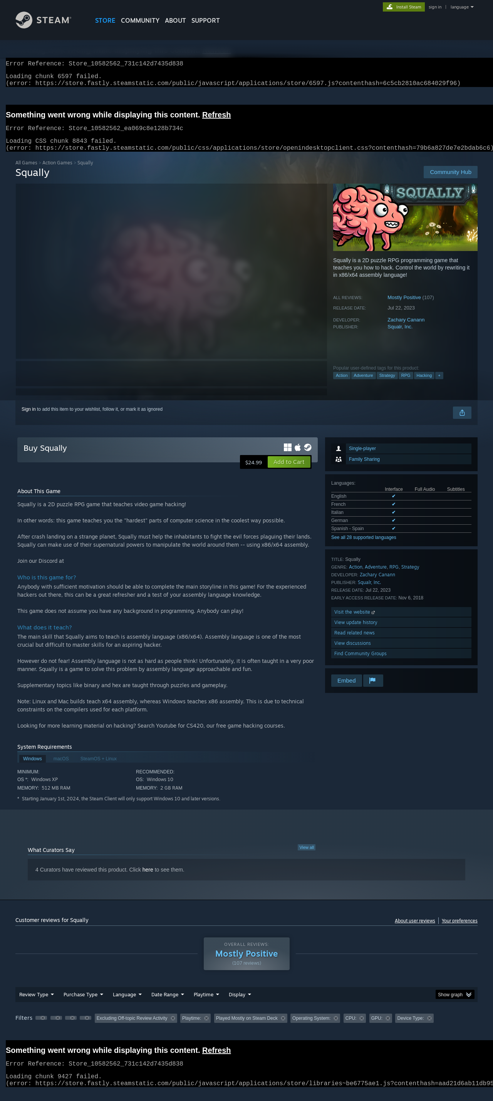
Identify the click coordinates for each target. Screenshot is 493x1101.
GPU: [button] (376, 1027)
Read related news (354, 642)
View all (306, 856)
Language (124, 1004)
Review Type (33, 1004)
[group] (246, 1028)
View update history (355, 631)
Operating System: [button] (311, 1027)
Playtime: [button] (191, 1027)
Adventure (363, 384)
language (460, 7)
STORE (105, 20)
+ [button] (439, 384)
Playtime (203, 1004)
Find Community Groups (360, 663)
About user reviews (415, 930)
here (148, 879)
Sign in (29, 418)
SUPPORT (205, 20)
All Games (26, 172)
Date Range (164, 1004)
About (175, 20)
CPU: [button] (351, 1027)
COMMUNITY (140, 20)
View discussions (352, 652)
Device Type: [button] (410, 1027)
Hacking (424, 384)
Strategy (387, 384)
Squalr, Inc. (400, 336)
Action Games (57, 172)
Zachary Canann (405, 329)
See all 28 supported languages (363, 546)
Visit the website (355, 621)
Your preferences (460, 930)
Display (237, 1004)
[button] (289, 471)
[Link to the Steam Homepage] (49, 26)
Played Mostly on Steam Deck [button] (247, 1027)
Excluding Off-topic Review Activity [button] (132, 1027)
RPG (406, 384)
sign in (435, 7)
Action (342, 384)
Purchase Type (80, 1004)
